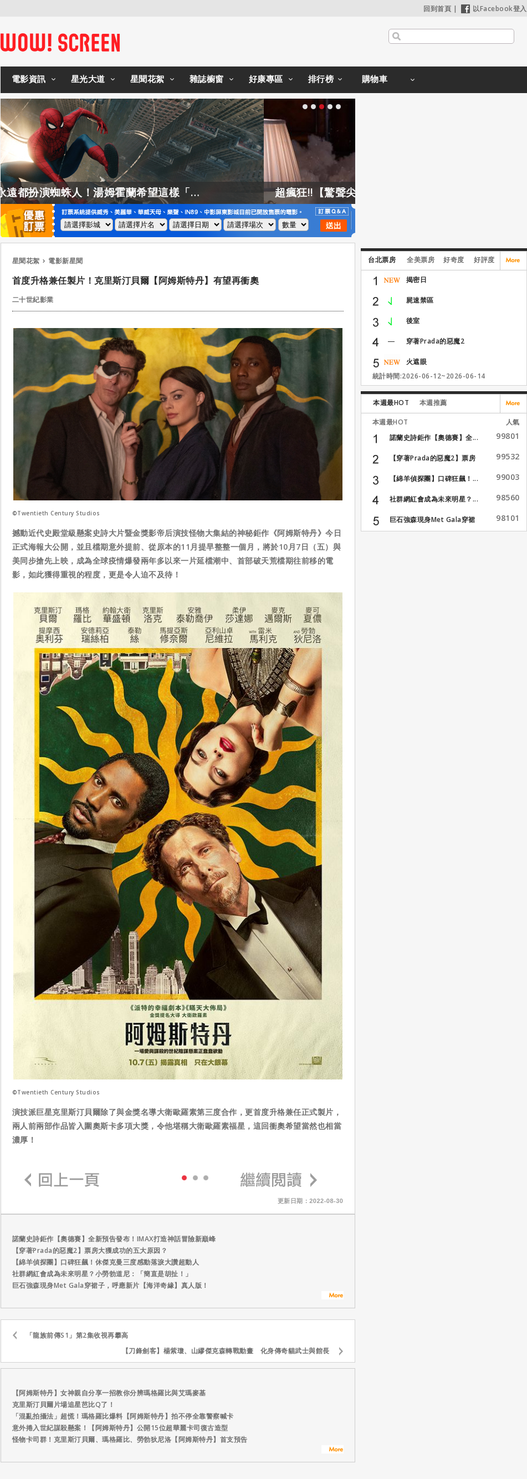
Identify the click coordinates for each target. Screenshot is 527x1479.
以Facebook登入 (494, 8)
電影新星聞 (65, 260)
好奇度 (453, 259)
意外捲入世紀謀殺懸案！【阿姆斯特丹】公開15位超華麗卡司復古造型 (120, 1427)
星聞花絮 (147, 78)
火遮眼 (416, 361)
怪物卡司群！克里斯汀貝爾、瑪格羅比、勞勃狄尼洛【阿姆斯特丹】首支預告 (130, 1439)
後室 (413, 320)
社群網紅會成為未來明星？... (434, 499)
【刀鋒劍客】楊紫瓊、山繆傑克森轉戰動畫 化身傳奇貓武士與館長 (226, 1350)
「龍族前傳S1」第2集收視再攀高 (77, 1335)
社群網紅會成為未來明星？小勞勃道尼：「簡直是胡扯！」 (102, 1273)
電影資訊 (29, 78)
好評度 (484, 259)
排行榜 (321, 78)
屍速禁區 (420, 300)
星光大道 (88, 78)
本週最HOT (391, 402)
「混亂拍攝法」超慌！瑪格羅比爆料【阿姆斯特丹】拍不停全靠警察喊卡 (123, 1416)
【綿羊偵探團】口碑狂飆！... (434, 478)
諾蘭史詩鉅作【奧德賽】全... (434, 437)
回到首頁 (437, 8)
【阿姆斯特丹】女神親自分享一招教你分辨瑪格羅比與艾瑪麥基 (109, 1393)
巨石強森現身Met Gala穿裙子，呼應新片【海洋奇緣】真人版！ (110, 1285)
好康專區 (266, 78)
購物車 (375, 78)
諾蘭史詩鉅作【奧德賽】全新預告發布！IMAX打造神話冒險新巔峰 (114, 1238)
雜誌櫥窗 (207, 78)
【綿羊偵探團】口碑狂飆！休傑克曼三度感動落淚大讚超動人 (105, 1262)
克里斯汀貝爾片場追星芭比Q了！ (63, 1404)
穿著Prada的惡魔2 (435, 341)
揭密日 (416, 279)
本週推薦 (433, 402)
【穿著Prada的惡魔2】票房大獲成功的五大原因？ (90, 1250)
